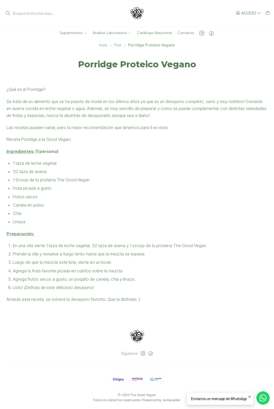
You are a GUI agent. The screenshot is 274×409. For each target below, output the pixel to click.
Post (117, 45)
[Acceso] (248, 13)
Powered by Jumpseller (161, 400)
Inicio (103, 45)
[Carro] (267, 13)
